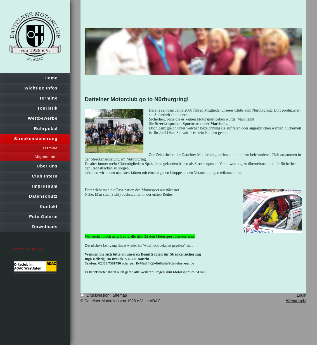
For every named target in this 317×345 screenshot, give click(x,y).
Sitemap (120, 295)
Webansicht (296, 301)
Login (301, 295)
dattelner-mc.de (182, 263)
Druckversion (95, 295)
